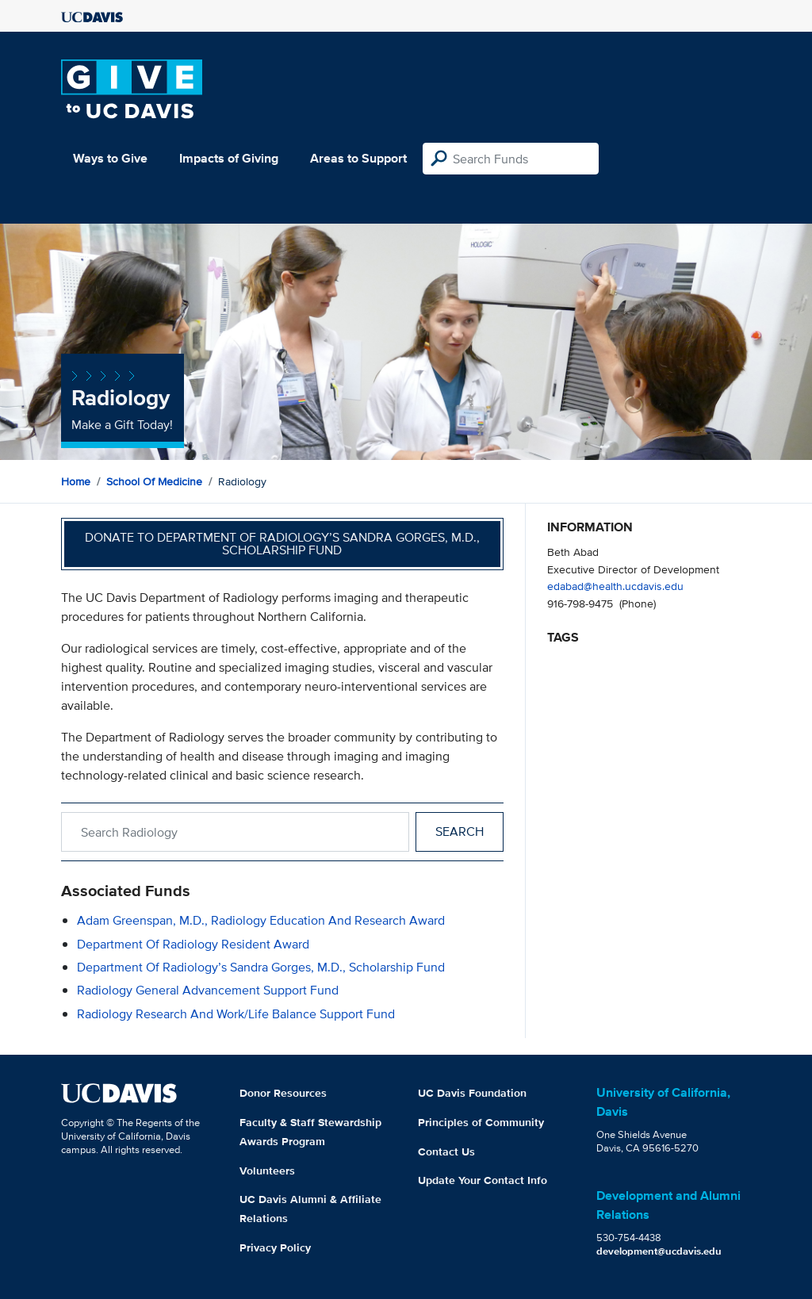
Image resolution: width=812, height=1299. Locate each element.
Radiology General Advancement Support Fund (208, 990)
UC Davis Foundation (472, 1093)
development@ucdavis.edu (659, 1251)
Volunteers (267, 1170)
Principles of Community (481, 1122)
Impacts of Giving (228, 158)
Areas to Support (358, 158)
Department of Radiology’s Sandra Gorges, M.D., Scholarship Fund (261, 967)
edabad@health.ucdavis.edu (615, 585)
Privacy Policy (275, 1247)
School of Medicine (154, 481)
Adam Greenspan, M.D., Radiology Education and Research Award (261, 920)
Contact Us (446, 1151)
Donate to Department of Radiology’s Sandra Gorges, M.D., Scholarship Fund (282, 543)
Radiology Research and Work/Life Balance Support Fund (236, 1014)
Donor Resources (283, 1093)
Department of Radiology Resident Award (193, 944)
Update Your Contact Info (482, 1180)
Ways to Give (110, 158)
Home (75, 481)
